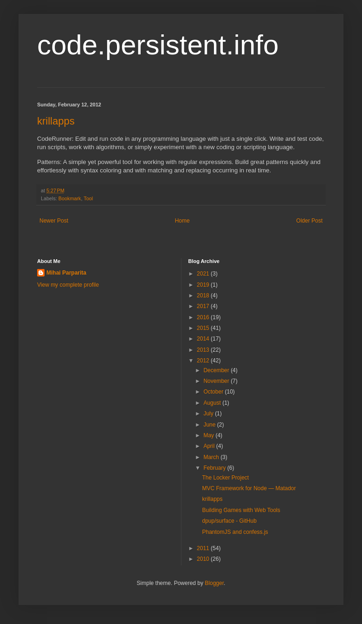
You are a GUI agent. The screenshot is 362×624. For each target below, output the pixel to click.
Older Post (309, 220)
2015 (204, 328)
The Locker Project (225, 477)
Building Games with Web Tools (241, 510)
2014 (204, 338)
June (210, 424)
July (209, 413)
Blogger (214, 583)
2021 (204, 273)
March (211, 457)
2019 (204, 285)
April (209, 446)
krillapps (56, 121)
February (215, 468)
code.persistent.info (157, 44)
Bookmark (69, 198)
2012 (204, 360)
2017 (204, 306)
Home (182, 220)
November (217, 381)
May (209, 435)
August (212, 403)
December (217, 370)
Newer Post (53, 220)
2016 (204, 317)
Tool (88, 198)
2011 (204, 548)
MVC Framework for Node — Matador (249, 488)
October (214, 391)
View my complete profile (68, 285)
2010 (204, 559)
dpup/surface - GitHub (229, 521)
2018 (204, 295)
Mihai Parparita (66, 272)
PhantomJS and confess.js (235, 532)
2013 (204, 350)
